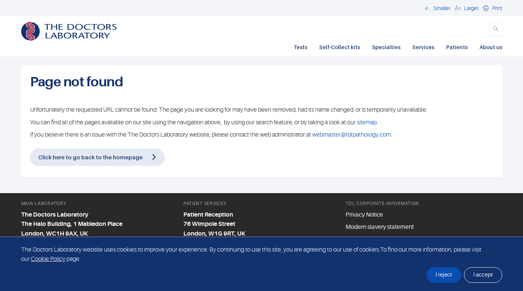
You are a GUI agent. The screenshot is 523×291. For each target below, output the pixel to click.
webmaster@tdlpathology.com (351, 134)
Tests (300, 47)
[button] (436, 8)
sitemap (367, 122)
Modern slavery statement (380, 227)
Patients (457, 47)
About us (491, 47)
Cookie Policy (48, 259)
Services (423, 47)
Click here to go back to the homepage (90, 157)
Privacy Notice (364, 214)
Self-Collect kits (339, 47)
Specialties (386, 47)
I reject (443, 275)
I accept (483, 275)
